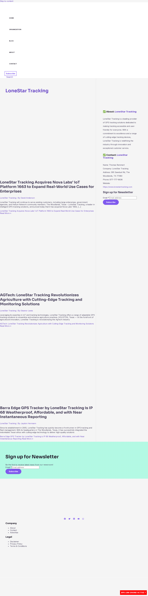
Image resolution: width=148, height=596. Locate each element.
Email (106, 198)
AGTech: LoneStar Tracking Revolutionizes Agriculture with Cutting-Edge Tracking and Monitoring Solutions (41, 299)
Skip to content (6, 1)
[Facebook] (65, 519)
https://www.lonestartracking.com (117, 187)
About (12, 52)
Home (11, 18)
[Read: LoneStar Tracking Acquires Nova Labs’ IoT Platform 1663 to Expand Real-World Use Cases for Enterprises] (55, 176)
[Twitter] (69, 519)
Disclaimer (14, 541)
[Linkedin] (74, 519)
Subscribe (110, 202)
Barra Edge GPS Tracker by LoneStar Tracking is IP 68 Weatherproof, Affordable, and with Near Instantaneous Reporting (46, 412)
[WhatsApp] (83, 519)
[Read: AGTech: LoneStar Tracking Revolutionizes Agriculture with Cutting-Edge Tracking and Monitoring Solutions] (55, 289)
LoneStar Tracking (8, 198)
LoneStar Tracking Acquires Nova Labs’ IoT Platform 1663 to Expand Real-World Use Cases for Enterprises (47, 187)
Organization (15, 29)
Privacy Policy (16, 544)
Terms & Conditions (18, 546)
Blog (11, 41)
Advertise (14, 532)
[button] (11, 73)
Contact (13, 64)
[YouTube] (78, 519)
